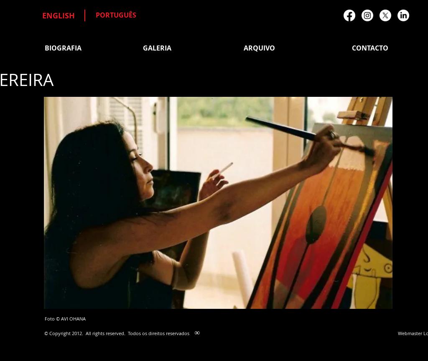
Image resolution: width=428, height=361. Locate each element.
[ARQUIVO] (259, 48)
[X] (385, 15)
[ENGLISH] (58, 16)
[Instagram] (367, 15)
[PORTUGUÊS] (116, 15)
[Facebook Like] (328, 111)
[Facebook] (349, 15)
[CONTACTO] (370, 48)
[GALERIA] (157, 48)
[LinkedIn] (403, 15)
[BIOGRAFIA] (63, 48)
